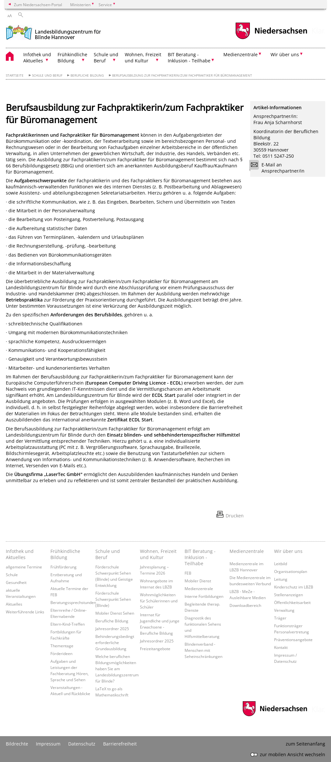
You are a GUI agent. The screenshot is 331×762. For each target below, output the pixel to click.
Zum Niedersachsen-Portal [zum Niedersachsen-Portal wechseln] (38, 4)
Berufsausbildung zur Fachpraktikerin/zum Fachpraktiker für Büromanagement (182, 75)
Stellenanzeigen (288, 594)
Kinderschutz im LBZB (293, 586)
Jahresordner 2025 (112, 628)
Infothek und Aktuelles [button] (37, 57)
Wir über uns (288, 551)
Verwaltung (284, 610)
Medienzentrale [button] (240, 54)
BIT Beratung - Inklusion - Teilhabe (200, 557)
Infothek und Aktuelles (20, 554)
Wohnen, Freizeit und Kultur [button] (143, 57)
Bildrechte (17, 744)
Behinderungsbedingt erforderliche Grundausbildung (114, 642)
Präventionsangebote (293, 639)
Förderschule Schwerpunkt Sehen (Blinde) (113, 599)
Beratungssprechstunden (73, 602)
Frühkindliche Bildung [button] (72, 57)
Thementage (61, 645)
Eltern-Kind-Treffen (67, 624)
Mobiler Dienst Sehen (114, 613)
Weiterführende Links (25, 611)
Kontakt (281, 647)
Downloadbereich (245, 605)
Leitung (280, 579)
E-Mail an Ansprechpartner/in (278, 168)
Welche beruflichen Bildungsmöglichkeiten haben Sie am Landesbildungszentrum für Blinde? (117, 668)
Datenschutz (81, 744)
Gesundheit (16, 582)
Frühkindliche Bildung (65, 554)
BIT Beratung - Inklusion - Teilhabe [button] (189, 57)
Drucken (235, 516)
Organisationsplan (290, 571)
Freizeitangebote (155, 648)
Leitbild (280, 563)
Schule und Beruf (47, 75)
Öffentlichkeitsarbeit (292, 602)
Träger (280, 617)
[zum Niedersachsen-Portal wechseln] (271, 38)
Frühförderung (63, 566)
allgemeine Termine (24, 566)
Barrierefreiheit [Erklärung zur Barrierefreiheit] (120, 744)
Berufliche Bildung (87, 75)
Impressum (48, 744)
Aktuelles (14, 604)
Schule (12, 574)
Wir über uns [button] (285, 54)
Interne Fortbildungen (204, 596)
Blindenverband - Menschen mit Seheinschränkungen (203, 650)
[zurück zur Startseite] (53, 31)
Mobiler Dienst (198, 580)
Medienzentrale (199, 588)
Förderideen (61, 653)
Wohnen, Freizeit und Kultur (158, 554)
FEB (188, 573)
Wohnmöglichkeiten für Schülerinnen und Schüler (158, 600)
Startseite (15, 75)
